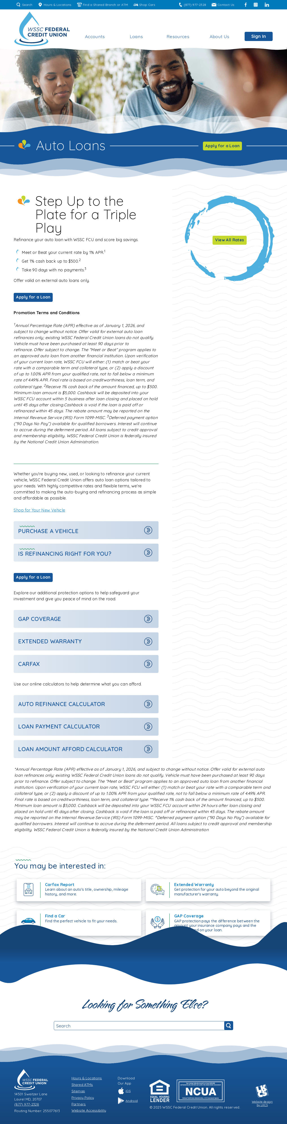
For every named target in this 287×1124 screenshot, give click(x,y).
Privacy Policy (83, 1098)
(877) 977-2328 (192, 5)
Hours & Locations (55, 5)
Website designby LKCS (262, 1095)
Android (128, 1100)
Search (24, 4)
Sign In (258, 36)
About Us (219, 36)
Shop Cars (144, 5)
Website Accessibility (89, 1110)
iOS (124, 1090)
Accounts (95, 36)
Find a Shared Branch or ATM (102, 5)
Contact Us (223, 5)
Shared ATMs (82, 1085)
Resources (178, 36)
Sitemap (78, 1091)
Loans (136, 36)
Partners (79, 1104)
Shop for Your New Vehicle (39, 510)
